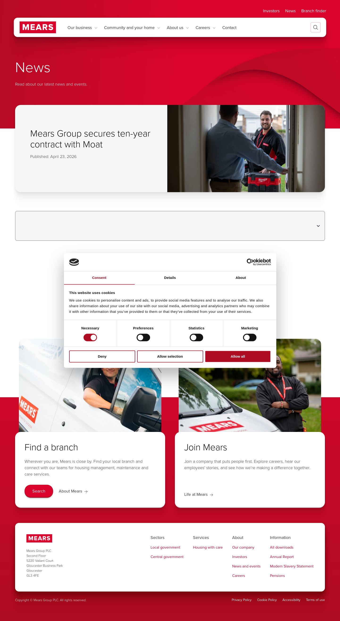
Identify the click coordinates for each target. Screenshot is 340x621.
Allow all (238, 357)
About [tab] (241, 278)
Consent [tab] (99, 278)
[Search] (39, 491)
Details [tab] (170, 278)
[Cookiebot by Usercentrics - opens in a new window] (250, 261)
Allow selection (170, 357)
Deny (102, 357)
